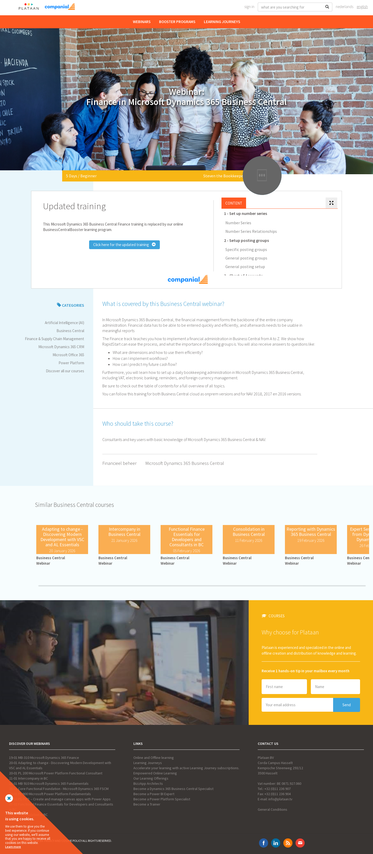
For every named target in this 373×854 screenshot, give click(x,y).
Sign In (249, 6)
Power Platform (71, 362)
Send (346, 704)
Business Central (70, 330)
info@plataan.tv (280, 799)
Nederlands (344, 6)
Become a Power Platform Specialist (161, 799)
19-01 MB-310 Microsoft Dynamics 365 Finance (44, 757)
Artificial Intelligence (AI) (64, 322)
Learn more (13, 847)
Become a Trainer (146, 804)
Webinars (141, 21)
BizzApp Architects (148, 783)
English (362, 6)
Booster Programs (177, 21)
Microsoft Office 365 (68, 354)
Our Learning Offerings (150, 778)
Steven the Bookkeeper (224, 175)
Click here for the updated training (124, 244)
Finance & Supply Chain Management (54, 338)
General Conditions (272, 809)
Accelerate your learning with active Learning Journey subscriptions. (186, 768)
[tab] (331, 203)
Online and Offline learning (153, 757)
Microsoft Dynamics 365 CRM (61, 346)
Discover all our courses (65, 370)
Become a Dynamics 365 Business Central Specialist (173, 788)
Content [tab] (233, 203)
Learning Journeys (222, 21)
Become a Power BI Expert (153, 794)
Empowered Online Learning (155, 773)
